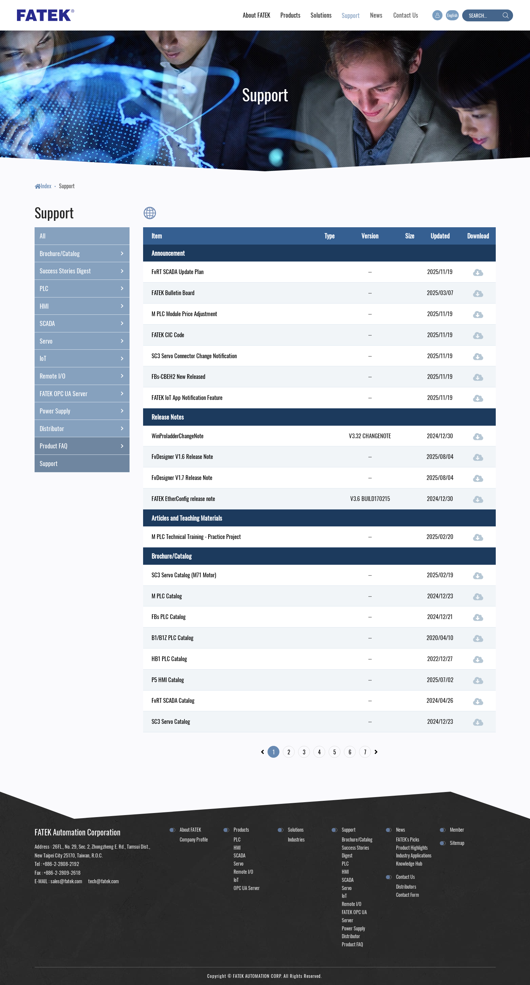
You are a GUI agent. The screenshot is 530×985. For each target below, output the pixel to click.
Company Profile (194, 839)
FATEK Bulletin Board (173, 292)
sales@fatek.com (66, 881)
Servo (85, 341)
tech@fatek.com (103, 881)
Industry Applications (413, 855)
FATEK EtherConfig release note (183, 498)
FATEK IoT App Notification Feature (187, 397)
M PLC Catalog (167, 596)
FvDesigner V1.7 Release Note (182, 477)
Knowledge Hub (409, 863)
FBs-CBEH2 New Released (178, 376)
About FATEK (190, 829)
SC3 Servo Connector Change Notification (194, 355)
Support (67, 186)
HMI (85, 306)
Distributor (85, 428)
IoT (85, 358)
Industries (296, 839)
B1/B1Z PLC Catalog (172, 637)
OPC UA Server (247, 887)
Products (241, 829)
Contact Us (405, 876)
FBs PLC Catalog (168, 616)
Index (43, 186)
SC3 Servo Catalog (171, 721)
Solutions (295, 829)
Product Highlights (412, 847)
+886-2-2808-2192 (61, 863)
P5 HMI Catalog (168, 679)
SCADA (85, 323)
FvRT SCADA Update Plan (177, 271)
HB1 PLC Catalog (169, 658)
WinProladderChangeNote (177, 435)
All (42, 235)
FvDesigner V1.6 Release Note (182, 456)
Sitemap (457, 842)
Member (457, 829)
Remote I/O (85, 376)
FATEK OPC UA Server (85, 393)
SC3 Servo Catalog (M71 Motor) (184, 575)
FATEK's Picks (407, 839)
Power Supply (85, 411)
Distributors (406, 886)
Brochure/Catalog (85, 253)
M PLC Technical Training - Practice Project (196, 536)
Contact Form (407, 894)
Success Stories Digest (85, 271)
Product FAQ (85, 446)
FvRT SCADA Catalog (173, 700)
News (400, 829)
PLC (85, 288)
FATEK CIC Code (168, 334)
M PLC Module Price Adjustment (184, 313)
